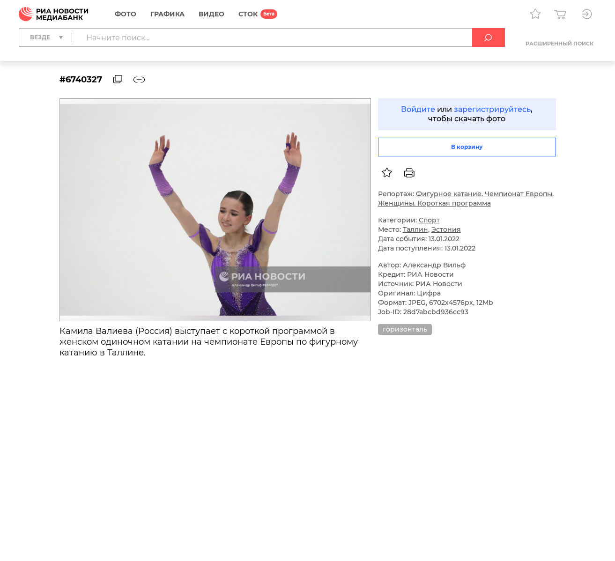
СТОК (248, 14)
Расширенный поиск (559, 43)
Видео (211, 14)
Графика (167, 14)
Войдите (418, 109)
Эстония (446, 229)
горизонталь (405, 329)
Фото (125, 14)
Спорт (429, 220)
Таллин (415, 229)
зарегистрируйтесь (492, 109)
